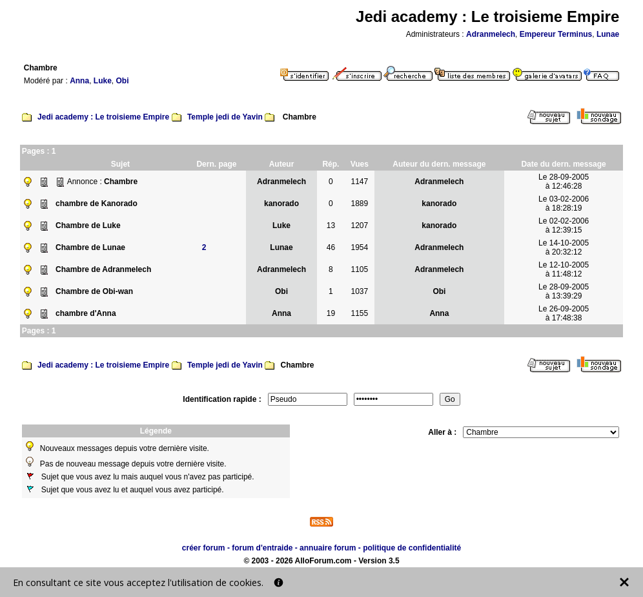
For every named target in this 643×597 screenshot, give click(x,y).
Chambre (121, 181)
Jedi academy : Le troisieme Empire (103, 116)
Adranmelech (490, 34)
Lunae (608, 34)
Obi (122, 80)
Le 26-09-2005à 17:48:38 (563, 313)
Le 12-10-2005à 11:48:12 (563, 269)
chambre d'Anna (86, 313)
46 (331, 247)
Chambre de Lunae (90, 247)
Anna (79, 80)
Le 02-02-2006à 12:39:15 (563, 225)
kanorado (281, 203)
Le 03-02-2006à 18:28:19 (563, 203)
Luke (103, 80)
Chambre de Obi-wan (94, 291)
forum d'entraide (262, 547)
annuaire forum (328, 547)
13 (331, 225)
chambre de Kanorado (97, 203)
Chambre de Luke (88, 225)
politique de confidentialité (412, 547)
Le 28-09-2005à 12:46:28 (563, 182)
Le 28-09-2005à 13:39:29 (563, 291)
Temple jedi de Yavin (225, 116)
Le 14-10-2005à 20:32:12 (563, 247)
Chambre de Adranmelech (103, 269)
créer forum (203, 547)
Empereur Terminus (556, 34)
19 (331, 313)
